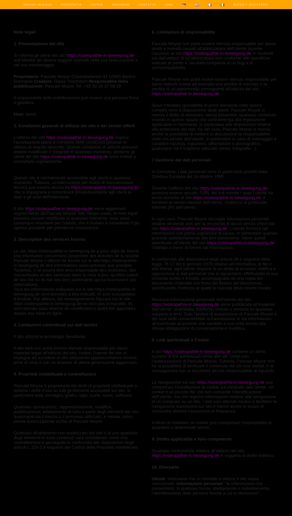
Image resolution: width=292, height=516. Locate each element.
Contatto (147, 4)
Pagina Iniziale (37, 4)
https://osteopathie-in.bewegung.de (185, 93)
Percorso (121, 4)
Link (169, 4)
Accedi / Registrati (251, 4)
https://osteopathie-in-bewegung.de (100, 55)
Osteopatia (71, 4)
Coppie (97, 4)
